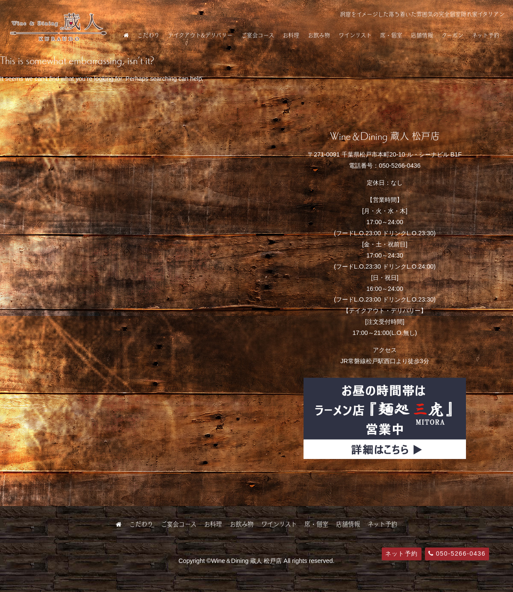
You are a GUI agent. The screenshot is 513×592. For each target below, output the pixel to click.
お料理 (291, 35)
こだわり (148, 35)
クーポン (452, 35)
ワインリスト (355, 35)
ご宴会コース (257, 35)
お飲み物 (319, 35)
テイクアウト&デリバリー (200, 35)
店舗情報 (422, 35)
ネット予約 (485, 35)
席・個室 (391, 35)
